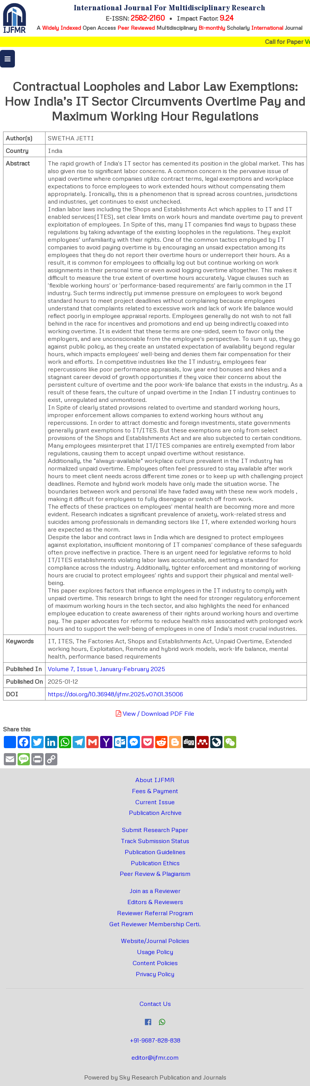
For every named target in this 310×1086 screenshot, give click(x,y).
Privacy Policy (155, 974)
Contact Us (155, 1003)
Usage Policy (155, 952)
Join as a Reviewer (155, 891)
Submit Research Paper (155, 830)
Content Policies (155, 963)
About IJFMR (155, 780)
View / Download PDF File (155, 713)
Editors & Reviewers (155, 902)
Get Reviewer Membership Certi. (155, 924)
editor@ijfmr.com (155, 1057)
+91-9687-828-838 (155, 1040)
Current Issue (155, 802)
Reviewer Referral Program (155, 913)
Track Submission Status (155, 841)
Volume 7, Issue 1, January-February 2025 (106, 669)
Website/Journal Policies (155, 941)
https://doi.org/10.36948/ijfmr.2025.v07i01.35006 (115, 694)
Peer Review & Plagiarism (155, 873)
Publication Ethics (155, 863)
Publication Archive (155, 812)
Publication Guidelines (155, 852)
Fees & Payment (155, 791)
